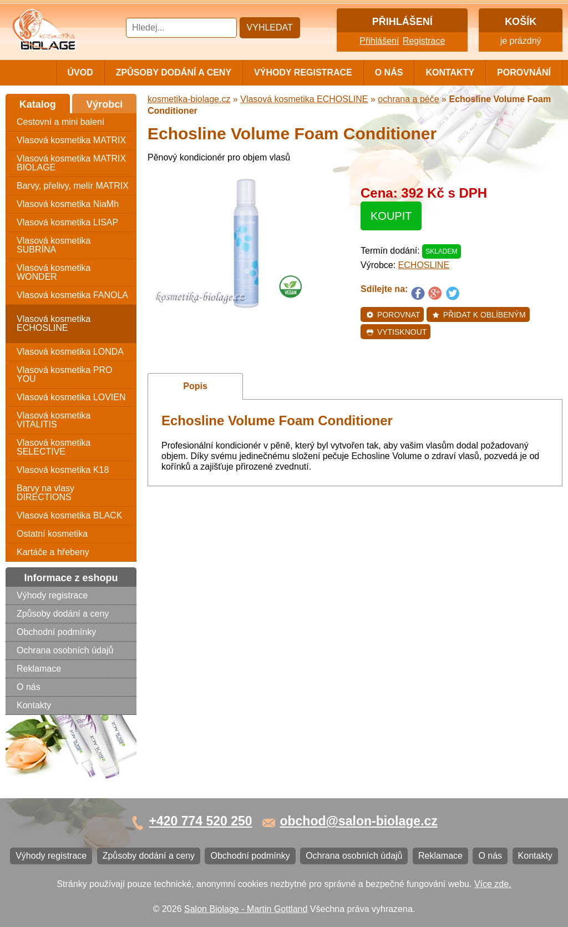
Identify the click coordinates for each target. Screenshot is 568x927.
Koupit (391, 216)
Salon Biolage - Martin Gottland (245, 909)
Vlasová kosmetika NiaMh (68, 204)
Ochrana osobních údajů (65, 650)
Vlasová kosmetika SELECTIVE (53, 447)
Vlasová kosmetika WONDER (53, 272)
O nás (389, 72)
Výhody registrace (303, 72)
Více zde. (492, 884)
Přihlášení (379, 41)
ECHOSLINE (423, 265)
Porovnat (393, 314)
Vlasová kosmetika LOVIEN (71, 397)
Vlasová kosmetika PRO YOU (65, 374)
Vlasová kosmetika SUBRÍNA (53, 245)
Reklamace (39, 668)
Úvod (80, 72)
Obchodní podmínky (56, 632)
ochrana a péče (408, 99)
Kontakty (449, 72)
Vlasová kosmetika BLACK (69, 515)
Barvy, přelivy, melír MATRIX (73, 185)
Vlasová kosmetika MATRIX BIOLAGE (71, 163)
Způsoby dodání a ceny (173, 72)
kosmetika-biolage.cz (189, 99)
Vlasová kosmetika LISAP (67, 222)
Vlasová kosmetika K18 (63, 470)
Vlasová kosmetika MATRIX (71, 140)
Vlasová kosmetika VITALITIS (53, 420)
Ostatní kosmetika (52, 533)
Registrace (424, 41)
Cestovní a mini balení (60, 122)
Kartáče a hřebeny (53, 552)
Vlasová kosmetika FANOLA (72, 295)
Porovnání (524, 72)
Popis (195, 386)
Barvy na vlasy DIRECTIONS (45, 492)
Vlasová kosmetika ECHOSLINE (53, 323)
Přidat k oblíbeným (479, 314)
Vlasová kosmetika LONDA (70, 351)
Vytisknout (396, 332)
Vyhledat (270, 27)
